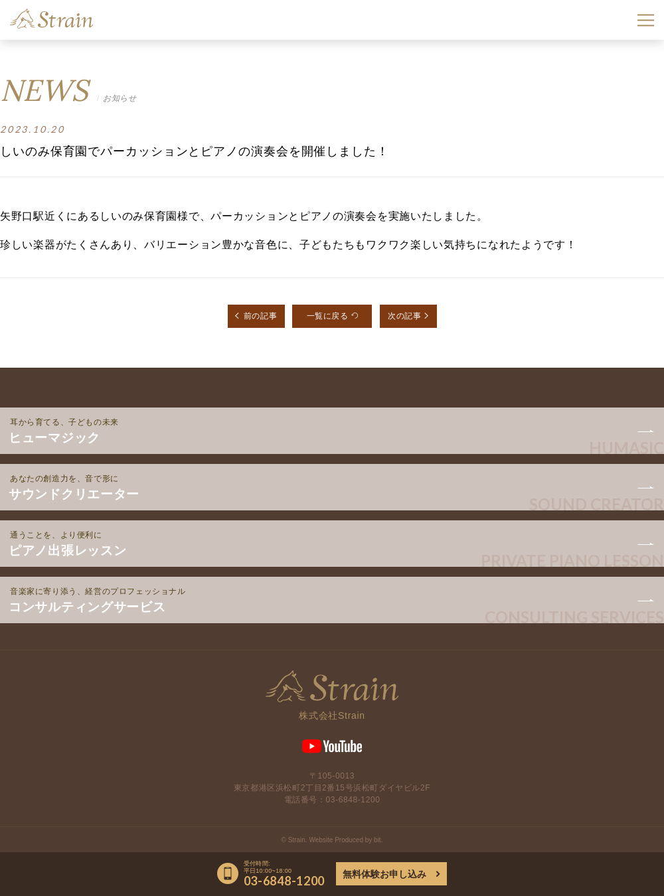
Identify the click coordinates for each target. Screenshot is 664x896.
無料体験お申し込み (384, 874)
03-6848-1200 (353, 799)
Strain (51, 19)
